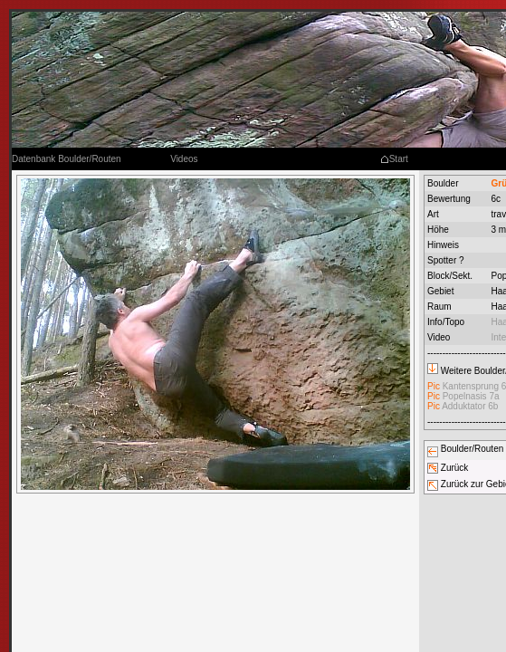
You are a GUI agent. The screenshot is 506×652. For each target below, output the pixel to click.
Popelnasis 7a (463, 396)
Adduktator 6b (462, 406)
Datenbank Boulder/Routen (66, 159)
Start (394, 159)
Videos (183, 159)
